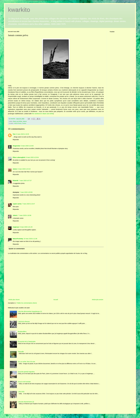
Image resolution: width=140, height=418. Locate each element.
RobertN (15, 180)
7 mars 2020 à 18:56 (24, 215)
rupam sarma (17, 204)
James (15, 169)
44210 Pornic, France (20, 123)
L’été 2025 (21, 391)
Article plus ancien (97, 299)
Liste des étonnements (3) (26, 402)
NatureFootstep (18, 238)
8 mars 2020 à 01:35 (26, 227)
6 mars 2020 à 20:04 (32, 157)
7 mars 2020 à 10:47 (28, 204)
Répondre (16, 139)
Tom (14, 134)
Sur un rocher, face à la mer (26, 361)
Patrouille (21, 351)
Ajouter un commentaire (17, 248)
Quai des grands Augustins (26, 371)
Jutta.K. (15, 215)
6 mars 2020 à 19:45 (27, 146)
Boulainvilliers (22, 331)
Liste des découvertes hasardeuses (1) (30, 311)
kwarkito (19, 9)
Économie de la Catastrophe (26, 341)
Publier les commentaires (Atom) (27, 303)
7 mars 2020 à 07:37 (25, 180)
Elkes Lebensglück (19, 157)
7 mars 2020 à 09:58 (26, 192)
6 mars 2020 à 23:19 (24, 169)
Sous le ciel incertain (24, 381)
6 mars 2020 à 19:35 (22, 134)
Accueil (55, 299)
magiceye (16, 227)
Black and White (17, 121)
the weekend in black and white (42, 113)
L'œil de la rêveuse (24, 321)
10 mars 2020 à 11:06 (30, 238)
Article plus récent (13, 299)
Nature (25, 121)
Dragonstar (16, 146)
